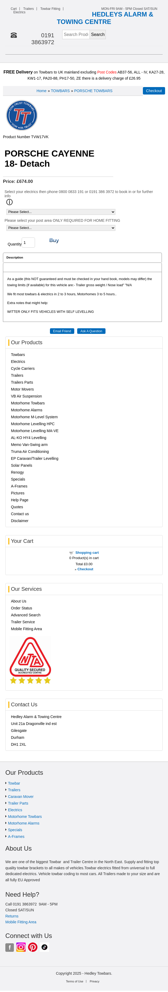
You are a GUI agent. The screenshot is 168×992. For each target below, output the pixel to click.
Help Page (19, 500)
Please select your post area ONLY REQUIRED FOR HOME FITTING (62, 220)
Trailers (28, 9)
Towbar (14, 783)
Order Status (21, 608)
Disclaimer (19, 521)
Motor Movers (22, 389)
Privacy (94, 981)
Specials (18, 479)
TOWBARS (60, 91)
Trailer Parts (18, 803)
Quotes (17, 507)
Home (41, 91)
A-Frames (19, 486)
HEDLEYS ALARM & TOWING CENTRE (105, 18)
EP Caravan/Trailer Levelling (34, 458)
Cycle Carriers (23, 368)
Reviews (12, 267)
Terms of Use (74, 981)
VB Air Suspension (26, 396)
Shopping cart (87, 553)
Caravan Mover (21, 796)
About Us (18, 601)
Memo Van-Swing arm (29, 444)
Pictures (18, 493)
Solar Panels (21, 465)
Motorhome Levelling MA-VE (34, 431)
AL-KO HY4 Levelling (28, 438)
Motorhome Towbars (28, 403)
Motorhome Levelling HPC (32, 424)
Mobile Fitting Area (26, 629)
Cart (14, 9)
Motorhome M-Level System (34, 417)
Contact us (20, 514)
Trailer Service (23, 622)
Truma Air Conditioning (30, 451)
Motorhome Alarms (26, 410)
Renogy (17, 472)
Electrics (19, 12)
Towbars (18, 354)
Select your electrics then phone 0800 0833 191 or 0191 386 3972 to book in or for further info (79, 194)
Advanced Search (26, 615)
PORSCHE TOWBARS (93, 91)
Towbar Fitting (50, 9)
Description (14, 257)
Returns (11, 916)
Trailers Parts (22, 382)
